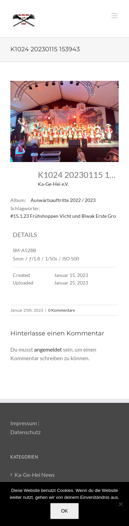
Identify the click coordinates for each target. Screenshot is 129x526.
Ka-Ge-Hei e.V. (53, 184)
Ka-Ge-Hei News (34, 474)
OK (64, 511)
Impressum (23, 423)
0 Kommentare (61, 310)
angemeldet (48, 349)
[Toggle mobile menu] (115, 15)
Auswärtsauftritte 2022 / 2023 (63, 200)
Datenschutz (25, 432)
